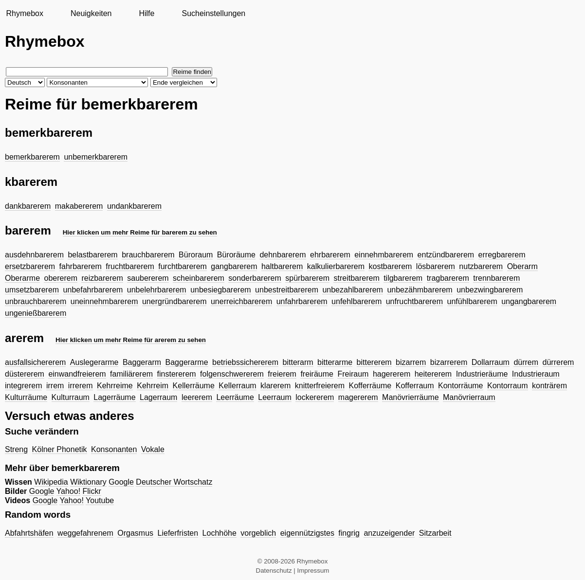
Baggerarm (142, 362)
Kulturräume (26, 397)
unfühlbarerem (472, 301)
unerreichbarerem (241, 301)
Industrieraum (536, 374)
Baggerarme (186, 362)
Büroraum (196, 255)
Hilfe (146, 13)
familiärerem (131, 374)
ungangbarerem (528, 301)
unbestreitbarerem (286, 290)
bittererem (374, 362)
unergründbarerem (174, 301)
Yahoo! (68, 491)
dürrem (525, 362)
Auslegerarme (94, 362)
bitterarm (298, 362)
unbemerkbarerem (96, 157)
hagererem (391, 374)
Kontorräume (460, 385)
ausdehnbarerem (34, 255)
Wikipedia (51, 482)
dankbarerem (28, 206)
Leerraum (274, 397)
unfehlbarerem (356, 301)
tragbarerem (448, 278)
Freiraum (352, 374)
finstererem (176, 374)
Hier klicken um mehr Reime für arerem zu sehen (130, 340)
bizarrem (411, 362)
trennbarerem (496, 278)
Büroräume (236, 255)
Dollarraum (491, 362)
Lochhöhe (219, 533)
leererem (197, 397)
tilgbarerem (403, 278)
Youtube (100, 500)
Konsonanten (114, 449)
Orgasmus (135, 533)
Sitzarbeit (435, 533)
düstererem (24, 374)
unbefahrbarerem (93, 290)
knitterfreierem (320, 385)
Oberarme (22, 278)
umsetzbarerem (32, 290)
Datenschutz (274, 570)
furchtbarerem (182, 266)
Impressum (313, 570)
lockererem (314, 397)
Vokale (153, 449)
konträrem (549, 385)
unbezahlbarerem (352, 290)
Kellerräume (194, 385)
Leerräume (235, 397)
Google (121, 482)
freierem (282, 374)
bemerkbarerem (32, 157)
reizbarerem (102, 278)
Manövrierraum (469, 397)
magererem (358, 397)
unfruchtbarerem (414, 301)
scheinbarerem (198, 278)
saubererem (147, 278)
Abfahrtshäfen (29, 533)
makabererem (79, 206)
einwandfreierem (77, 374)
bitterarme (334, 362)
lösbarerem (435, 266)
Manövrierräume (410, 397)
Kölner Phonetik (59, 449)
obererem (60, 278)
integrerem (23, 385)
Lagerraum (158, 397)
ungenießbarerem (35, 313)
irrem (55, 385)
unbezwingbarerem (490, 290)
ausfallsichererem (35, 362)
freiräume (316, 374)
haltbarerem (282, 266)
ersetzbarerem (30, 266)
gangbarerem (234, 266)
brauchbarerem (148, 255)
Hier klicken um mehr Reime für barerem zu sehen (140, 232)
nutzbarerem (481, 266)
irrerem (80, 385)
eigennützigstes (307, 533)
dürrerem (558, 362)
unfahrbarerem (302, 301)
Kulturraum (71, 397)
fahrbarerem (80, 266)
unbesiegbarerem (220, 290)
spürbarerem (307, 278)
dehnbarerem (282, 255)
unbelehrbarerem (156, 290)
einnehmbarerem (383, 255)
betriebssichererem (245, 362)
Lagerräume (114, 397)
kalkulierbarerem (336, 266)
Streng (16, 449)
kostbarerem (390, 266)
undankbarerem (134, 206)
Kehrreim (152, 385)
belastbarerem (92, 255)
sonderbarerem (254, 278)
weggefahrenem (85, 533)
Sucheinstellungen (213, 13)
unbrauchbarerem (35, 301)
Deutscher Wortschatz (174, 482)
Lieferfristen (178, 533)
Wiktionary (88, 482)
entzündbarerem (446, 255)
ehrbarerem (330, 255)
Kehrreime (115, 385)
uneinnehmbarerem (104, 301)
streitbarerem (356, 278)
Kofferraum (415, 385)
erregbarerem (502, 255)
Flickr (92, 491)
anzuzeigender (389, 533)
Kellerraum (237, 385)
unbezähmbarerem (419, 290)
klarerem (275, 385)
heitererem (433, 374)
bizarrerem (448, 362)
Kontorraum (507, 385)
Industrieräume (482, 374)
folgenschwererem (232, 374)
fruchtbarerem (130, 266)
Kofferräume (370, 385)
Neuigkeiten (91, 13)
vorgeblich (258, 533)
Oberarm (522, 266)
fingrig (349, 533)
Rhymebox (24, 13)
